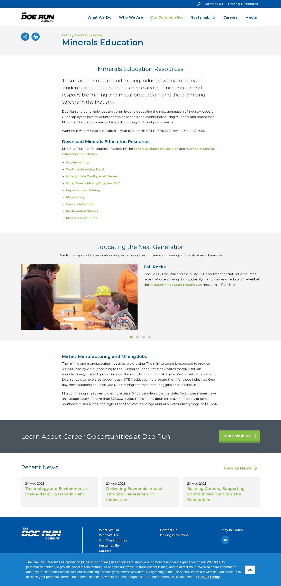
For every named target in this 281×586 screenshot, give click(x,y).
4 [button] (150, 337)
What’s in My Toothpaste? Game (91, 176)
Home (67, 35)
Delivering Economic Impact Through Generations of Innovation (134, 494)
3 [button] (144, 337)
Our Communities (167, 17)
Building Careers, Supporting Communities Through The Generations (216, 494)
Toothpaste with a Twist (85, 169)
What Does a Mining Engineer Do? (93, 183)
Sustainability (203, 17)
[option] (140, 297)
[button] (222, 577)
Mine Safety (75, 197)
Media (251, 17)
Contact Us (214, 3)
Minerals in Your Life (81, 218)
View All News (237, 468)
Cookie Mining (77, 162)
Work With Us (236, 436)
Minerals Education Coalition (156, 149)
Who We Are (131, 17)
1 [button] (131, 337)
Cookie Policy (209, 577)
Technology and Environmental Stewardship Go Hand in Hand (56, 491)
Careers (230, 17)
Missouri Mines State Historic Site (176, 285)
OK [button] (250, 569)
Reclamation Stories (82, 211)
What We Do (99, 17)
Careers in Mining (80, 204)
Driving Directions (243, 3)
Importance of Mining (83, 190)
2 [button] (137, 337)
